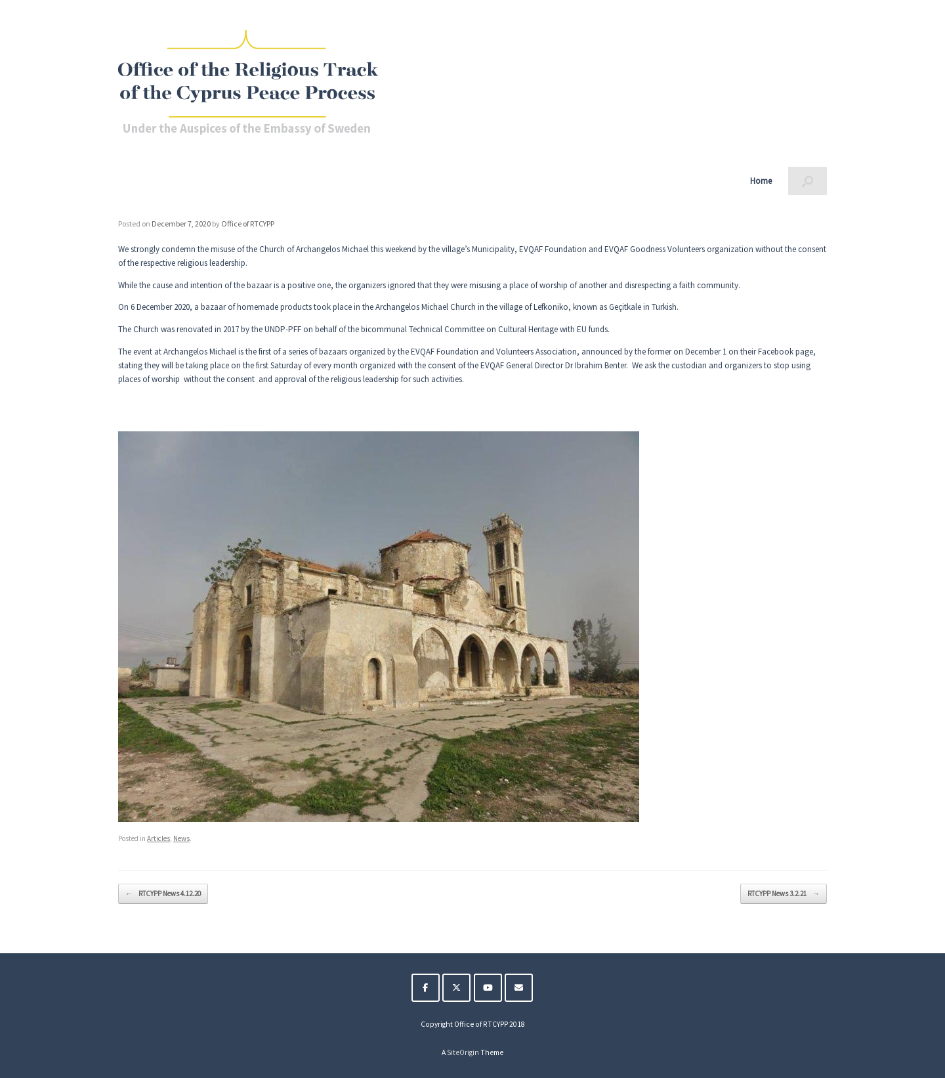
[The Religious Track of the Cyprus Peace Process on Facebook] (425, 988)
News (181, 838)
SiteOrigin (463, 1052)
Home (761, 180)
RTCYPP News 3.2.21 (783, 893)
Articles (158, 838)
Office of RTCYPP (247, 223)
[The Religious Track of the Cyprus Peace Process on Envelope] (519, 988)
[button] (807, 181)
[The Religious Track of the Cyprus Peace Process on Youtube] (488, 988)
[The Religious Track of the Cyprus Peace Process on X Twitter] (456, 988)
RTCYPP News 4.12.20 (163, 893)
